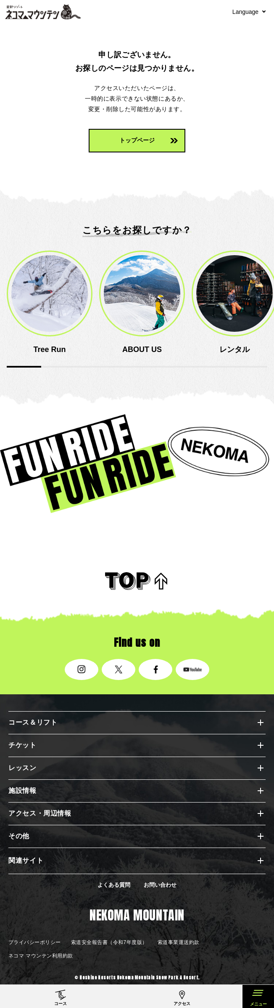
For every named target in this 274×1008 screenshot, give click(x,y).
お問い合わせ (160, 885)
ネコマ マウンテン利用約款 (40, 956)
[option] (49, 303)
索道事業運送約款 (179, 942)
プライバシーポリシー (34, 942)
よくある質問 (113, 885)
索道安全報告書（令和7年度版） (109, 942)
